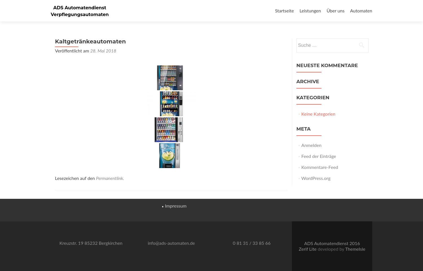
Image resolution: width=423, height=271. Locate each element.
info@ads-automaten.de (171, 243)
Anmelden (311, 145)
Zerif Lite (308, 249)
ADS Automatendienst (79, 7)
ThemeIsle (355, 249)
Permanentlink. (110, 178)
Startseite (284, 10)
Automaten (361, 10)
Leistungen (310, 10)
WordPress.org (316, 178)
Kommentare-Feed (319, 167)
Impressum (175, 205)
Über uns (335, 10)
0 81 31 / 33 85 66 (252, 243)
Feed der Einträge (318, 156)
